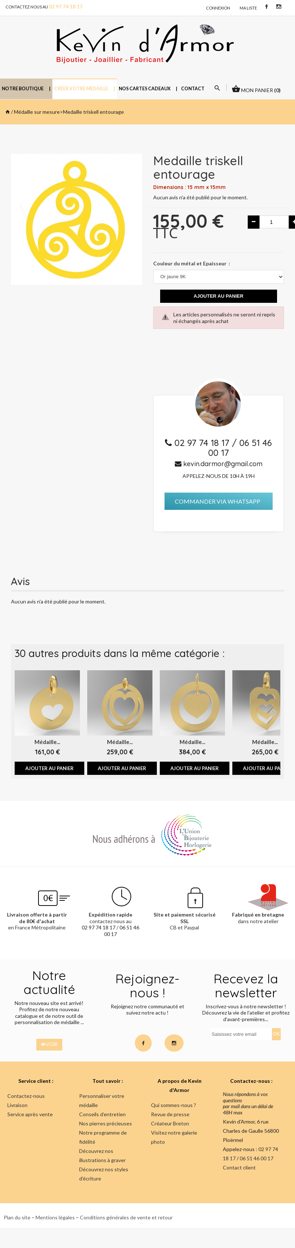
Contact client (239, 1167)
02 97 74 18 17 (203, 442)
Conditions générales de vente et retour (126, 1217)
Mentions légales (55, 1217)
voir (49, 1044)
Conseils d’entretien (102, 1114)
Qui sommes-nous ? (173, 1105)
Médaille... (47, 742)
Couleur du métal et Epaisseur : (191, 263)
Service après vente (30, 1114)
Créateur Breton (170, 1123)
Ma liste (248, 8)
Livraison (17, 1105)
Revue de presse (170, 1114)
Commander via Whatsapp (217, 501)
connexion (218, 8)
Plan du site (17, 1217)
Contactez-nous (26, 1096)
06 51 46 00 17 (240, 447)
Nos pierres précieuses (105, 1123)
